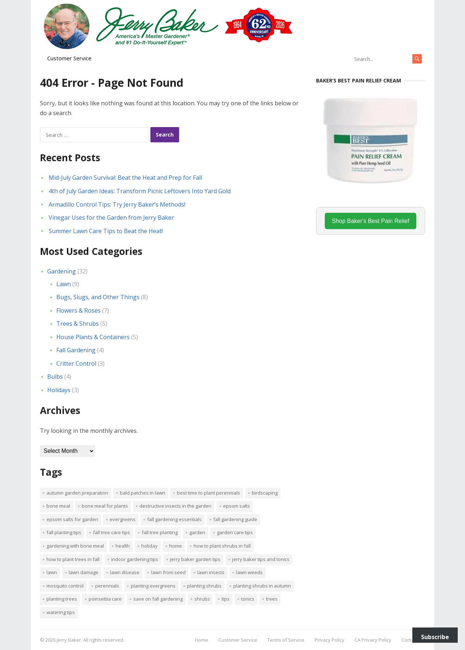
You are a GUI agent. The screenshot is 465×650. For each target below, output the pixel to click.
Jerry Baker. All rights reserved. (90, 640)
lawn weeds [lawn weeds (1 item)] (249, 572)
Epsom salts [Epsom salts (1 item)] (236, 506)
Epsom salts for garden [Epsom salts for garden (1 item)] (72, 519)
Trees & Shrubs (77, 324)
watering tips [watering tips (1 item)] (60, 612)
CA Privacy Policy (373, 640)
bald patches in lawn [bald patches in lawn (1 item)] (142, 492)
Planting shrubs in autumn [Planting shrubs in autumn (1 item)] (262, 585)
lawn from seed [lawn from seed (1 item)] (168, 572)
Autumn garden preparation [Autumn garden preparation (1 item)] (77, 492)
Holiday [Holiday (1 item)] (149, 546)
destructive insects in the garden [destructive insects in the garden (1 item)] (175, 506)
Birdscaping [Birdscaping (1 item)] (265, 492)
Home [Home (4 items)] (175, 546)
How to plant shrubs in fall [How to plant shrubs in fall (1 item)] (222, 546)
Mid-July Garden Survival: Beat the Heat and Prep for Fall (125, 178)
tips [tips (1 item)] (226, 599)
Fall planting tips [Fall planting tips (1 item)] (63, 532)
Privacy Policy (329, 640)
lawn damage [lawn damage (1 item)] (83, 572)
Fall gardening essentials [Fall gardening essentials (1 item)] (174, 519)
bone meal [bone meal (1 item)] (58, 506)
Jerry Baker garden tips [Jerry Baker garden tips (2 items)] (195, 559)
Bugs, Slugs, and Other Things (98, 297)
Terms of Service (285, 640)
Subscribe (435, 637)
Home (201, 640)
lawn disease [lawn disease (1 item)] (125, 572)
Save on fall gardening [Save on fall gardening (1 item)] (158, 599)
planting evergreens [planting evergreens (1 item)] (153, 585)
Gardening (61, 271)
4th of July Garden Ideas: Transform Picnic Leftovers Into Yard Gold (140, 191)
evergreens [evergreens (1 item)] (123, 519)
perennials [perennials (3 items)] (107, 585)
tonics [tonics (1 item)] (247, 599)
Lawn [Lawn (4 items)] (51, 572)
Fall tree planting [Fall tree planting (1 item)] (160, 532)
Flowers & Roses (78, 310)
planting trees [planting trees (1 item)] (61, 599)
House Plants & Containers (93, 337)
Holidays (58, 390)
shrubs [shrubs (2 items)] (202, 599)
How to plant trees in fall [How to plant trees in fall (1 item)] (73, 559)
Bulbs (55, 377)
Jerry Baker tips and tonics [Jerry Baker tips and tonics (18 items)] (261, 559)
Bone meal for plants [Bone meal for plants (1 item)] (105, 506)
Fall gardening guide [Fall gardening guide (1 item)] (235, 519)
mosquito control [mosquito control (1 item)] (65, 585)
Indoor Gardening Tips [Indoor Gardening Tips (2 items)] (134, 559)
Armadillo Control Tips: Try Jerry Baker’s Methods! (117, 204)
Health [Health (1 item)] (123, 546)
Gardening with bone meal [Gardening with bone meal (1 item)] (75, 546)
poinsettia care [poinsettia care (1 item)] (105, 599)
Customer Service (69, 58)
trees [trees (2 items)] (272, 599)
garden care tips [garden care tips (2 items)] (235, 532)
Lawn (63, 284)
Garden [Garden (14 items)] (197, 532)
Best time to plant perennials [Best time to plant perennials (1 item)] (208, 492)
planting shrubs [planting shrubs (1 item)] (204, 585)
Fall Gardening (76, 350)
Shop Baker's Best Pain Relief (370, 221)
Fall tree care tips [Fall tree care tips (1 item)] (111, 532)
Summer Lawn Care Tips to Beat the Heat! (106, 231)
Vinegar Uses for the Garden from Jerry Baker (111, 218)
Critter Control (76, 363)
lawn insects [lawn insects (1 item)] (211, 572)
